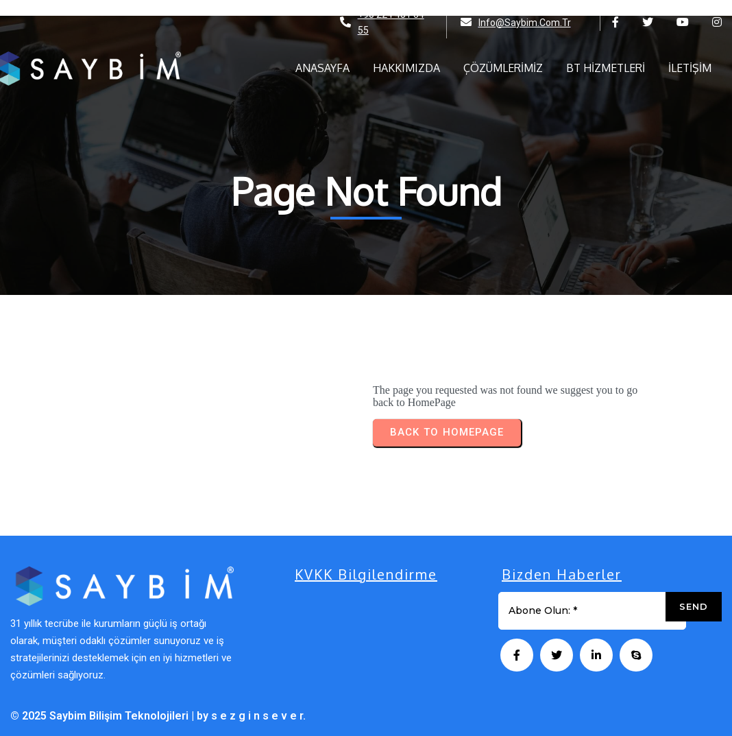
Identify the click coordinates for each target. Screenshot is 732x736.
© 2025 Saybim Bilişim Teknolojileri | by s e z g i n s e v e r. (158, 715)
